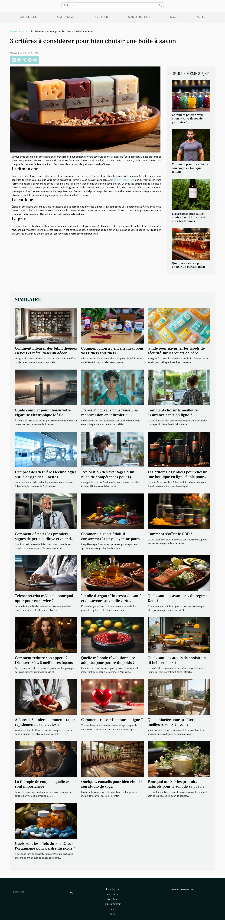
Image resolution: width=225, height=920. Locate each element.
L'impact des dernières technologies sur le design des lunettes (46, 474)
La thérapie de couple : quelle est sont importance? (43, 784)
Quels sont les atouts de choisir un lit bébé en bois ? (177, 660)
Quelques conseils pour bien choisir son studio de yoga (111, 784)
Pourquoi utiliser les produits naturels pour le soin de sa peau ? (176, 784)
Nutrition (101, 17)
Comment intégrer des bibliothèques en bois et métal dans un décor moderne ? (46, 353)
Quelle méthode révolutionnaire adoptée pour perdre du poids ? (108, 660)
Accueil (13, 31)
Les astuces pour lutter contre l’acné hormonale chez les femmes (189, 217)
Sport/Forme (65, 17)
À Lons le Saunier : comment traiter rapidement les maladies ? (45, 722)
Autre (201, 17)
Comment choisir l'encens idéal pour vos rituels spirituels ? (112, 351)
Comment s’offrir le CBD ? (170, 534)
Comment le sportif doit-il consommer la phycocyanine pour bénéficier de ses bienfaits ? (110, 539)
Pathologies (28, 17)
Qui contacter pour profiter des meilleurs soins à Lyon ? (174, 722)
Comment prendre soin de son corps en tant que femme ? (190, 167)
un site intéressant (124, 180)
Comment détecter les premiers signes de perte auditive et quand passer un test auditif (43, 539)
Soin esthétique (139, 17)
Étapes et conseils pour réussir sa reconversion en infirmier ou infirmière (109, 415)
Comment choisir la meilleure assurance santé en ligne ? (173, 412)
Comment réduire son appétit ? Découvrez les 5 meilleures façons (44, 660)
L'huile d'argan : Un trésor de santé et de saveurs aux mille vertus (111, 598)
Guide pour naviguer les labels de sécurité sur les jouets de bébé (176, 351)
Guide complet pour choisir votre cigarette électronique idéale (43, 412)
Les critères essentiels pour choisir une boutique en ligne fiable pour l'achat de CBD (177, 477)
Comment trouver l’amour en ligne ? (112, 719)
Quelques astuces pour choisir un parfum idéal (188, 265)
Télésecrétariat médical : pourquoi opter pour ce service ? (44, 598)
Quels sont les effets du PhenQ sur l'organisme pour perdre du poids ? (45, 846)
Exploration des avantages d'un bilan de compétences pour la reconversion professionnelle (107, 477)
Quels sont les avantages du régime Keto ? (178, 598)
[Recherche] (112, 5)
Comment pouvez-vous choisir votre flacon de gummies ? (188, 118)
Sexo (173, 17)
